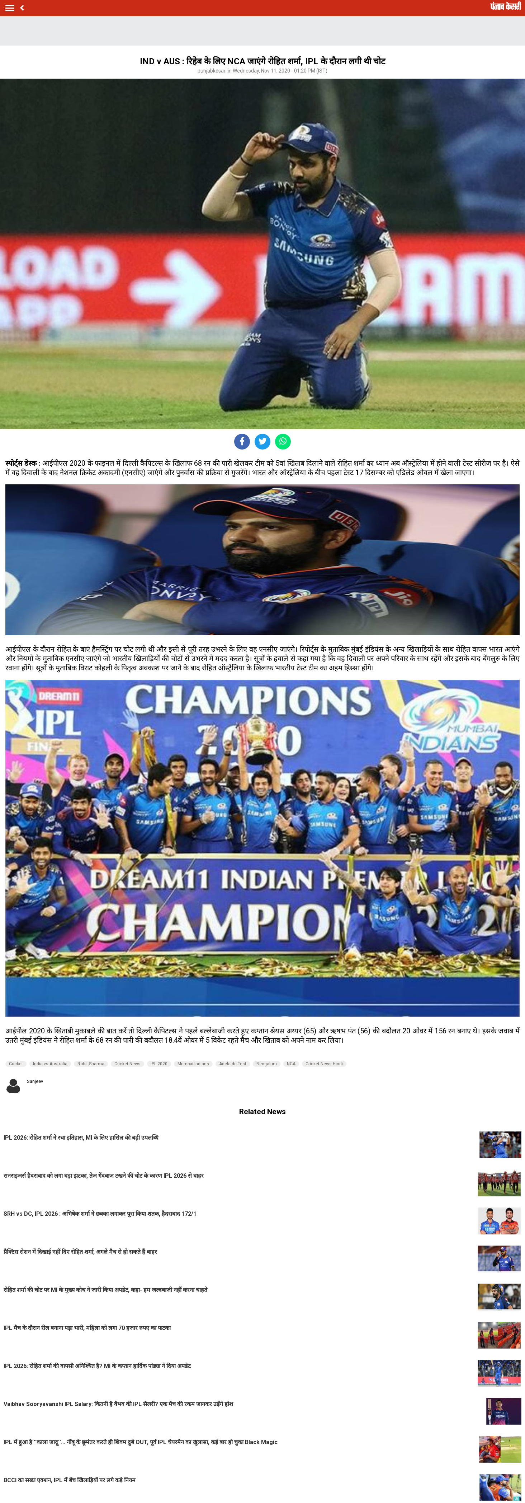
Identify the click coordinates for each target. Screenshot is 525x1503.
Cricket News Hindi (324, 1063)
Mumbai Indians (193, 1063)
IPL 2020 (159, 1063)
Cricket (16, 1063)
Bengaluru (266, 1063)
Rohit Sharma (90, 1063)
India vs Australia (50, 1063)
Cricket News (127, 1063)
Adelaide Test (232, 1063)
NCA (291, 1063)
